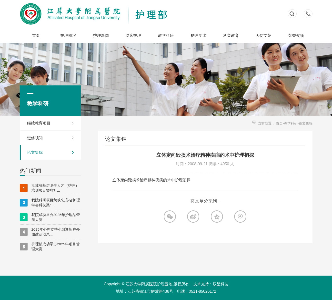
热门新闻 (30, 171)
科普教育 (231, 35)
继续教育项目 (38, 123)
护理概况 (68, 35)
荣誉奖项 (296, 35)
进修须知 (35, 138)
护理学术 (198, 35)
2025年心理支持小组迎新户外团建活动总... (50, 231)
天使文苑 (263, 35)
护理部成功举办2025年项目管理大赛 (50, 246)
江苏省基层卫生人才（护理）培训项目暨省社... (49, 187)
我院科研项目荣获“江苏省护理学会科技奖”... (50, 202)
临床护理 (133, 35)
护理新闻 (101, 35)
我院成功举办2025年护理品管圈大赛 (50, 217)
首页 (36, 35)
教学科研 (166, 35)
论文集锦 (35, 152)
